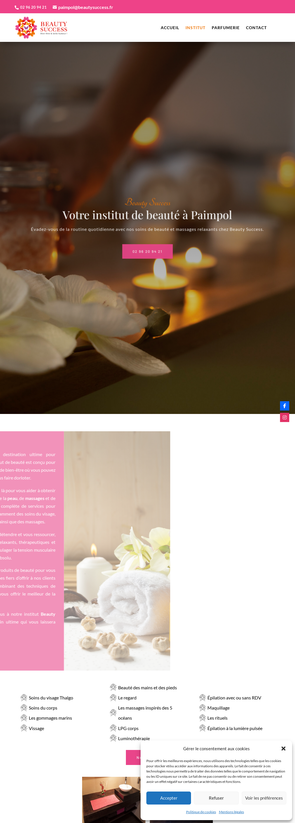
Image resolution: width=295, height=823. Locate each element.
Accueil (170, 28)
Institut (195, 28)
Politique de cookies (201, 812)
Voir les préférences (264, 797)
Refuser (216, 797)
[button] (283, 748)
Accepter (168, 797)
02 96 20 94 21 (148, 245)
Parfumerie (226, 28)
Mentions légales (231, 812)
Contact (256, 28)
